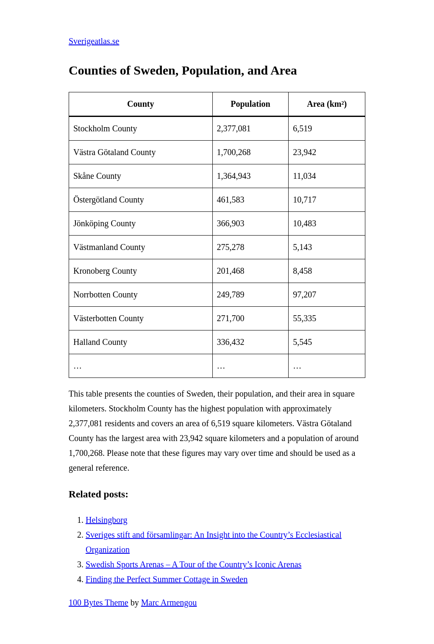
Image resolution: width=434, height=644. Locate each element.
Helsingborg (107, 520)
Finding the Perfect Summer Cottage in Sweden (167, 579)
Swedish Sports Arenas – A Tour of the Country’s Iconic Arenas (193, 564)
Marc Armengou (169, 602)
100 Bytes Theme (98, 602)
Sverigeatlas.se (94, 41)
